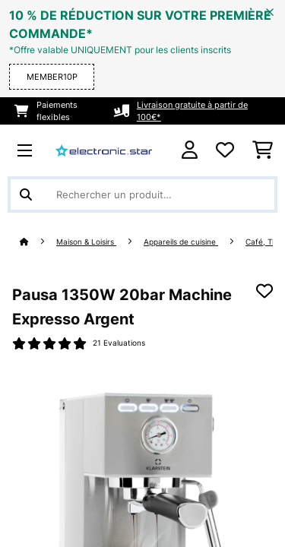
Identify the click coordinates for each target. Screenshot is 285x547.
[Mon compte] (190, 150)
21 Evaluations (119, 343)
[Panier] (262, 150)
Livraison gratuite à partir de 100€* (192, 111)
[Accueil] (38, 242)
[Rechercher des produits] (142, 194)
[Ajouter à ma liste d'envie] (264, 291)
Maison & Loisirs (86, 242)
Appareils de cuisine (181, 242)
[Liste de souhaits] (225, 150)
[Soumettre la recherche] (26, 194)
